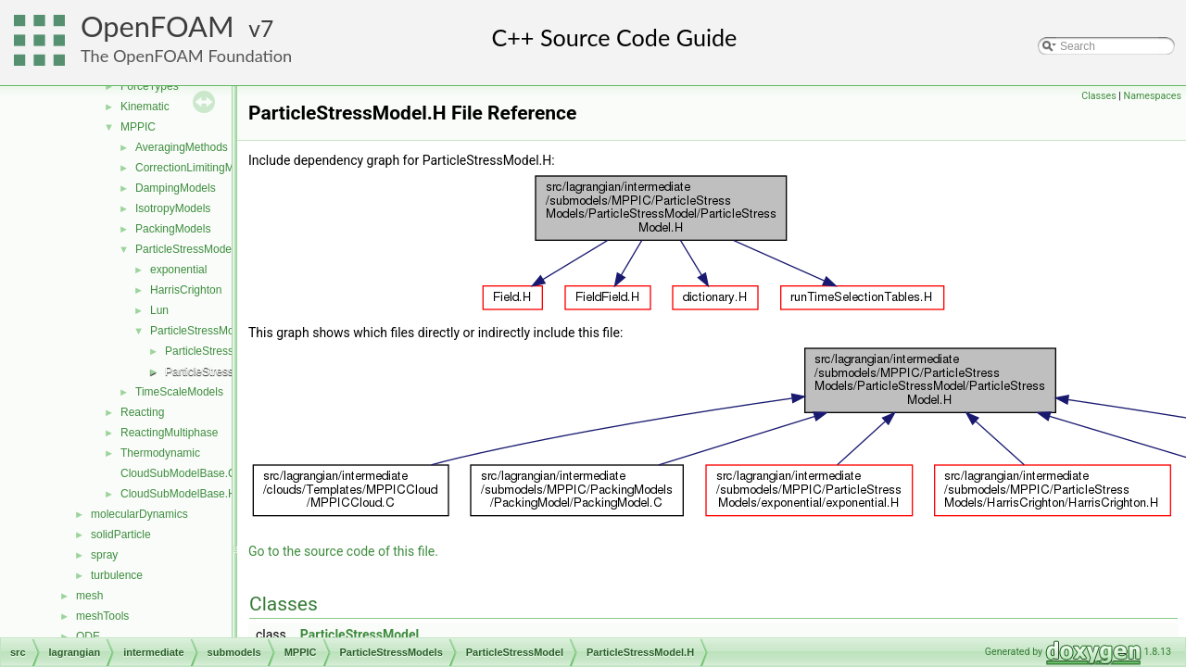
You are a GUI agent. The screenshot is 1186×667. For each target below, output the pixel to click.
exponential (178, 269)
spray (104, 554)
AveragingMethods (181, 147)
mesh (89, 595)
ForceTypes (149, 86)
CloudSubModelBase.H (178, 493)
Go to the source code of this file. (343, 551)
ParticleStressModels (187, 249)
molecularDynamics (139, 514)
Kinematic (145, 106)
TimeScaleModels (179, 391)
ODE (88, 636)
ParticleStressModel (199, 330)
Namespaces (1152, 96)
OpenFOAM (157, 26)
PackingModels (172, 228)
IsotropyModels (172, 208)
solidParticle (121, 534)
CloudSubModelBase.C (178, 473)
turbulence (117, 575)
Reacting (142, 412)
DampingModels (175, 188)
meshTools (102, 616)
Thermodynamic (160, 453)
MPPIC (138, 126)
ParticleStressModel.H (220, 371)
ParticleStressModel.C (220, 351)
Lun (159, 310)
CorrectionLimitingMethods (201, 167)
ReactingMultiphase (169, 432)
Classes (1098, 96)
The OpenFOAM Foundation (186, 55)
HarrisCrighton (185, 289)
